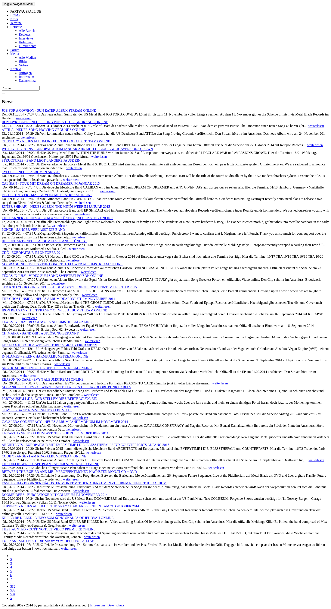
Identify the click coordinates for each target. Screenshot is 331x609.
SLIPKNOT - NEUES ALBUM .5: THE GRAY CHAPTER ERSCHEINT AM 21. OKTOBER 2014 (70, 506)
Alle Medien (27, 57)
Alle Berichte (28, 30)
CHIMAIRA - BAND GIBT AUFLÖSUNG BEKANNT (40, 333)
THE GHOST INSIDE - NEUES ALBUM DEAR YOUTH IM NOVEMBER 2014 (58, 299)
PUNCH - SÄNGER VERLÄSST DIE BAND (33, 229)
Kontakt (15, 69)
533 (12, 590)
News (14, 19)
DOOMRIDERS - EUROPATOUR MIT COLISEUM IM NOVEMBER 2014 (55, 495)
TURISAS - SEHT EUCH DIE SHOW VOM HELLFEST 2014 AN (48, 541)
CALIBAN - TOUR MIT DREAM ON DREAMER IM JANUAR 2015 (51, 183)
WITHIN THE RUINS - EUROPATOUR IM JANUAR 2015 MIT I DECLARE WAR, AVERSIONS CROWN (77, 149)
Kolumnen (26, 42)
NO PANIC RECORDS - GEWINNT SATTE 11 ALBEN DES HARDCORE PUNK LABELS (66, 387)
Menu (18, 4)
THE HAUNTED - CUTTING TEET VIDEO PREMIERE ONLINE (49, 529)
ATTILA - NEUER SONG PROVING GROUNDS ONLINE (43, 129)
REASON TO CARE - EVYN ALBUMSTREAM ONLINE (43, 379)
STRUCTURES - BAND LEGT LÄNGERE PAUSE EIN (41, 160)
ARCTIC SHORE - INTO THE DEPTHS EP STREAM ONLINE (47, 368)
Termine (16, 23)
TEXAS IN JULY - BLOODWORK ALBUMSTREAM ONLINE (47, 322)
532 (12, 586)
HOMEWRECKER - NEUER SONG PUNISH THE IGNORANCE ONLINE (55, 122)
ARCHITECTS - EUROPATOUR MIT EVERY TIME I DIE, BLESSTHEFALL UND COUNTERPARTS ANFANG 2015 (85, 445)
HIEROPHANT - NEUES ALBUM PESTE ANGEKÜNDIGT (44, 241)
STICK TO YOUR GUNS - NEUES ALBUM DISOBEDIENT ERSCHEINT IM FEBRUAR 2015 (69, 287)
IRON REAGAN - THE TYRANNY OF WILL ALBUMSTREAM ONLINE (54, 310)
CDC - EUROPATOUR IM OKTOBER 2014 (33, 252)
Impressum (26, 77)
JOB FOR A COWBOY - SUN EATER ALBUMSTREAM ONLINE (49, 110)
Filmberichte (27, 46)
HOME (15, 15)
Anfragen (25, 73)
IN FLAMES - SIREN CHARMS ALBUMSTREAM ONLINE (45, 356)
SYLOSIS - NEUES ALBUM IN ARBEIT (31, 172)
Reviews (25, 34)
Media (14, 53)
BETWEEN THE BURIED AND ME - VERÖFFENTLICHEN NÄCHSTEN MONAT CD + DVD (69, 471)
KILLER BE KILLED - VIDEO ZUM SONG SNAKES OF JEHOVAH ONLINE (58, 518)
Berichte (16, 27)
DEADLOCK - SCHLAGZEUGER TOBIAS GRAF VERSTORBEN (49, 345)
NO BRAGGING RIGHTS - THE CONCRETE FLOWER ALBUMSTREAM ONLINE (62, 264)
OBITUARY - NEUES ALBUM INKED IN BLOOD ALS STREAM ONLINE (56, 141)
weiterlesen (23, 118)
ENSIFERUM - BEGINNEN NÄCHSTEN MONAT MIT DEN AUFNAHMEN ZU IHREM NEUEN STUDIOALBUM (84, 483)
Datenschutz (27, 80)
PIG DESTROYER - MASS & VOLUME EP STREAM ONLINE (47, 195)
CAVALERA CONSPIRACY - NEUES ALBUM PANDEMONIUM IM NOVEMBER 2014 (65, 422)
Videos (23, 65)
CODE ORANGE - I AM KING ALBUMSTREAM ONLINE (44, 456)
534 (12, 594)
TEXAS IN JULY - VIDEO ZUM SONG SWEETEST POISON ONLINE (52, 275)
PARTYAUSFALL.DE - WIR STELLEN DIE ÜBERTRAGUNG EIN (49, 398)
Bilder (23, 61)
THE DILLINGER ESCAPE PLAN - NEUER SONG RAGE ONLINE (50, 464)
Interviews (26, 38)
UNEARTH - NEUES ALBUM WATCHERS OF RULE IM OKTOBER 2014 (55, 433)
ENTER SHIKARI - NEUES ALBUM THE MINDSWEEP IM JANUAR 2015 (56, 206)
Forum (14, 50)
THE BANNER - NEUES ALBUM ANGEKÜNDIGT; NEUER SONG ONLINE (57, 218)
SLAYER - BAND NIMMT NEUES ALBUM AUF (37, 410)
